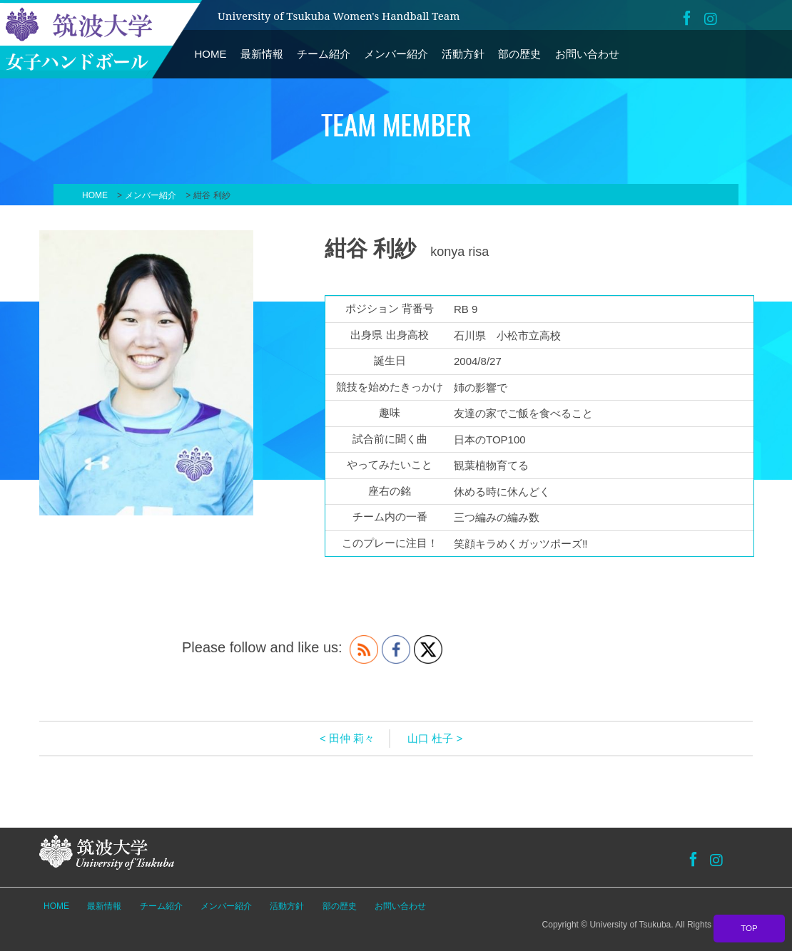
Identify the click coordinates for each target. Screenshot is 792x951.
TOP (749, 928)
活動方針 (463, 54)
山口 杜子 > (434, 738)
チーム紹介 (323, 54)
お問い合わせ (587, 54)
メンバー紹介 (396, 54)
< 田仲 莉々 (347, 738)
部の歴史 (519, 54)
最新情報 (261, 54)
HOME (211, 54)
